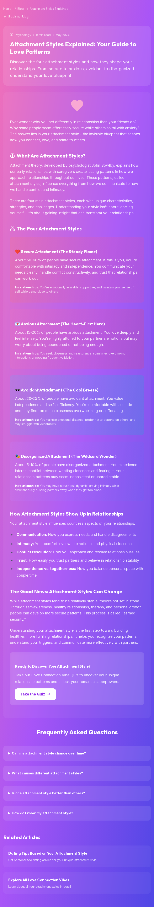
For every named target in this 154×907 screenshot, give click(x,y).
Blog (20, 8)
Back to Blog (15, 17)
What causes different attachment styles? (47, 773)
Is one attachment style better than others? (48, 793)
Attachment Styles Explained (49, 8)
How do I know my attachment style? (42, 813)
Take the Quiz (35, 694)
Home (7, 8)
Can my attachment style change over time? (49, 753)
